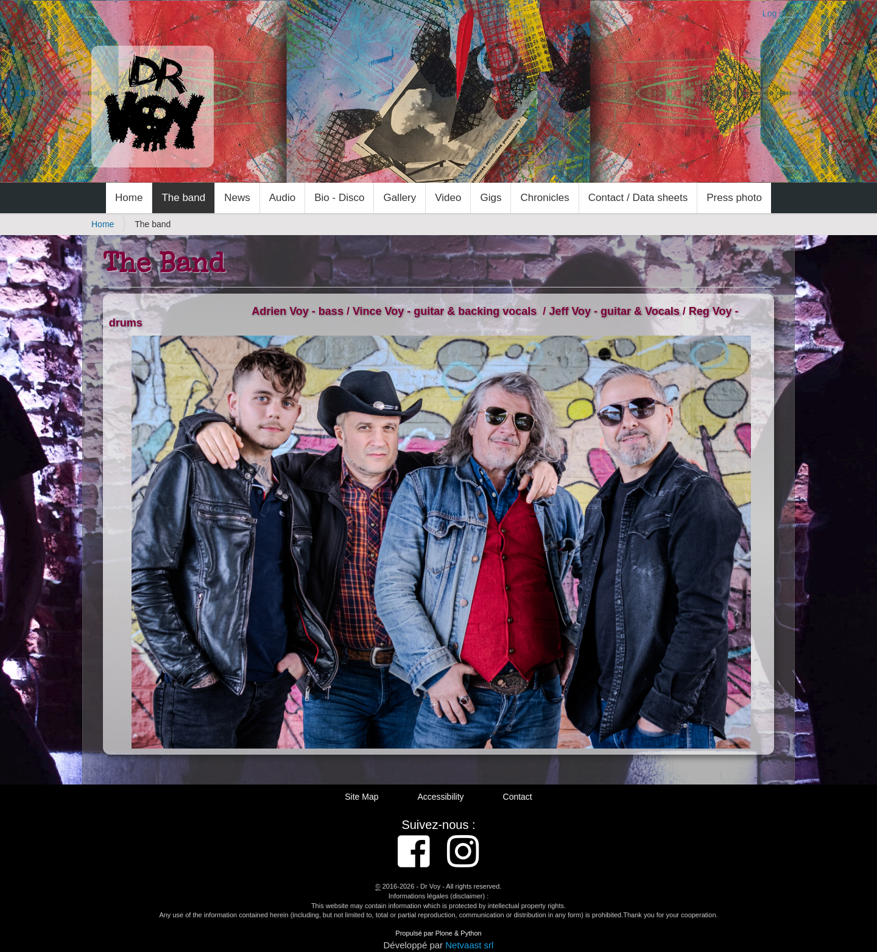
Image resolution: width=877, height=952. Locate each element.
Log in (774, 13)
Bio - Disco (339, 197)
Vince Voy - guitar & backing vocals (445, 311)
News (237, 197)
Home (129, 197)
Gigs (490, 197)
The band (183, 197)
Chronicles (544, 197)
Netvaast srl (469, 945)
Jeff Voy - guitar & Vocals (614, 311)
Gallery (399, 197)
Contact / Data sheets (638, 197)
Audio (282, 197)
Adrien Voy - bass (297, 311)
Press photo (734, 197)
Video (448, 197)
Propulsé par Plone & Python (438, 933)
